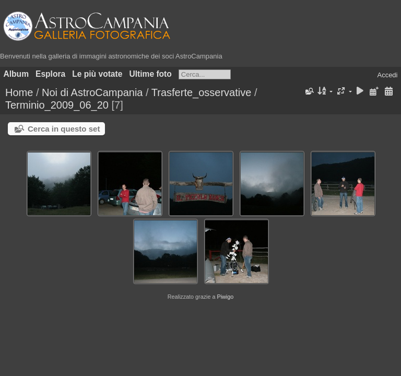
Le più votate (97, 73)
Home (19, 92)
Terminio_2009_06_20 (57, 105)
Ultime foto (150, 73)
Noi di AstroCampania (92, 92)
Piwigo (225, 296)
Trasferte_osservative (201, 92)
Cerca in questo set (64, 128)
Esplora (50, 73)
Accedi (387, 75)
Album (16, 73)
